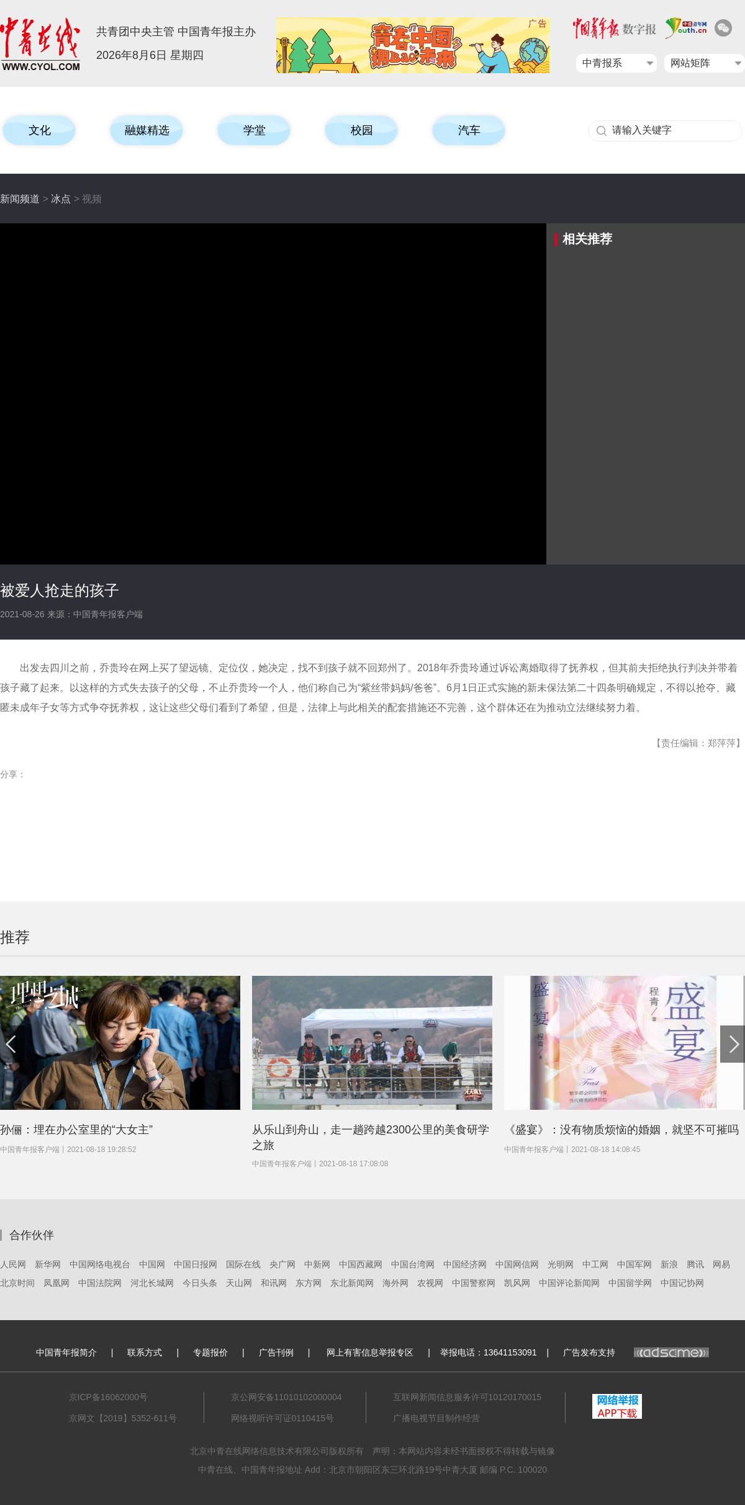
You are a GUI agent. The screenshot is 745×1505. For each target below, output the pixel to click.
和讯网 (274, 1283)
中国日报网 (195, 1264)
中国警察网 (473, 1283)
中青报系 (602, 63)
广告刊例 (276, 1352)
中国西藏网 (360, 1264)
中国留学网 (630, 1283)
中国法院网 (100, 1283)
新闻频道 (20, 199)
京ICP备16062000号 (108, 1397)
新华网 (48, 1264)
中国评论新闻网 (569, 1283)
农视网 (430, 1283)
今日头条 (200, 1283)
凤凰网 (56, 1283)
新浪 (669, 1264)
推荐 (15, 937)
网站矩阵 (690, 63)
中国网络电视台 (100, 1264)
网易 (721, 1264)
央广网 (282, 1264)
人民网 (13, 1264)
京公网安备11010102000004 (286, 1397)
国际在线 (243, 1264)
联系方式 (144, 1352)
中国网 (152, 1264)
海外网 (395, 1283)
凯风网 (517, 1283)
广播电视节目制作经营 (436, 1418)
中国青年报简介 (66, 1352)
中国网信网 (517, 1264)
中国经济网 (465, 1264)
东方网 (309, 1283)
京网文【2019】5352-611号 (123, 1418)
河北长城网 (152, 1283)
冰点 (61, 199)
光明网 (561, 1264)
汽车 (469, 130)
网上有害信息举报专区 (370, 1352)
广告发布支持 (636, 1352)
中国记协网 (682, 1283)
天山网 (239, 1283)
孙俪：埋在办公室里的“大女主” (76, 1129)
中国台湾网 (413, 1264)
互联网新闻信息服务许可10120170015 (467, 1397)
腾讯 (695, 1264)
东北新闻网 (352, 1283)
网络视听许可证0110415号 (283, 1418)
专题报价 (210, 1352)
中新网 (317, 1264)
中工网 (595, 1264)
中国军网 (634, 1264)
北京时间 (17, 1283)
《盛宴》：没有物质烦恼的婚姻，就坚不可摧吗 (621, 1129)
